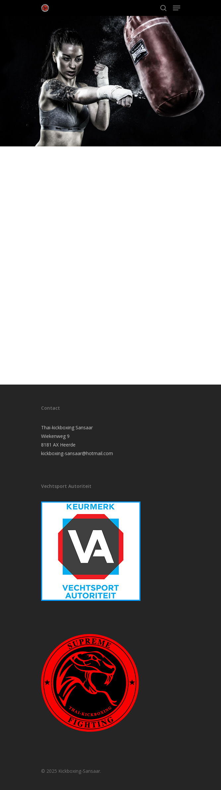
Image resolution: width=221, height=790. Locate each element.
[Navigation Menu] (176, 8)
